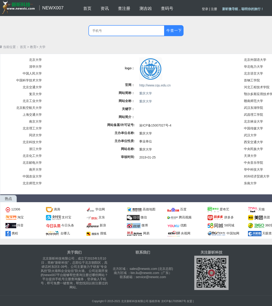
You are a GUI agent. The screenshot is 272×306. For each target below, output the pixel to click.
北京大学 (35, 60)
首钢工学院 (252, 80)
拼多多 (229, 217)
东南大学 (250, 183)
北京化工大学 (32, 156)
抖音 (20, 225)
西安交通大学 (253, 142)
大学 (42, 47)
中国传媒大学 (253, 128)
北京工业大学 (32, 101)
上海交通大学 (32, 114)
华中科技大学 (253, 169)
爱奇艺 (224, 209)
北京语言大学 (253, 73)
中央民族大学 (253, 149)
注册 (214, 9)
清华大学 (35, 66)
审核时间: (128, 157)
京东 (102, 217)
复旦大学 (35, 94)
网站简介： (127, 117)
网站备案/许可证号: (121, 125)
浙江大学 (35, 149)
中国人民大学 (32, 73)
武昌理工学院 (253, 114)
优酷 (183, 225)
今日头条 (67, 225)
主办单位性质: (125, 141)
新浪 (103, 225)
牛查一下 (174, 30)
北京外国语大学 (255, 60)
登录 (205, 9)
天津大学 (250, 156)
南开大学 (35, 169)
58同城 (229, 225)
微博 (144, 225)
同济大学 (35, 135)
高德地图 (149, 209)
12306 (15, 209)
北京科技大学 (32, 142)
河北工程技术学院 (256, 87)
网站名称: (128, 149)
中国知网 (233, 233)
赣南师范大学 (253, 101)
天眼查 (267, 233)
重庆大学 (145, 93)
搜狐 (103, 233)
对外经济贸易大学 (256, 176)
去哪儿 (65, 233)
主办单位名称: (125, 133)
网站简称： (127, 93)
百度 (183, 209)
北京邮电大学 (32, 162)
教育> (34, 47)
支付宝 (66, 217)
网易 (146, 233)
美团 (267, 217)
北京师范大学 (32, 183)
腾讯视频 (185, 217)
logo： (130, 68)
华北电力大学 (253, 66)
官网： (130, 85)
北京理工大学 (32, 128)
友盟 (189, 301)
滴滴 (57, 209)
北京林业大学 (253, 121)
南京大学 (35, 121)
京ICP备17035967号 (173, 301)
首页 (23, 47)
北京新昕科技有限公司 (135, 301)
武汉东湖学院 (253, 108)
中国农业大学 (32, 176)
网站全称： (127, 101)
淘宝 (20, 217)
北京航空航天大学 (29, 108)
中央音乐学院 (253, 162)
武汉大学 (250, 135)
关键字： (128, 109)
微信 (144, 217)
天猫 (261, 209)
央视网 (185, 233)
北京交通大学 (32, 87)
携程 (15, 233)
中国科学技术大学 (29, 80)
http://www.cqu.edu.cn (155, 85)
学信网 (100, 209)
